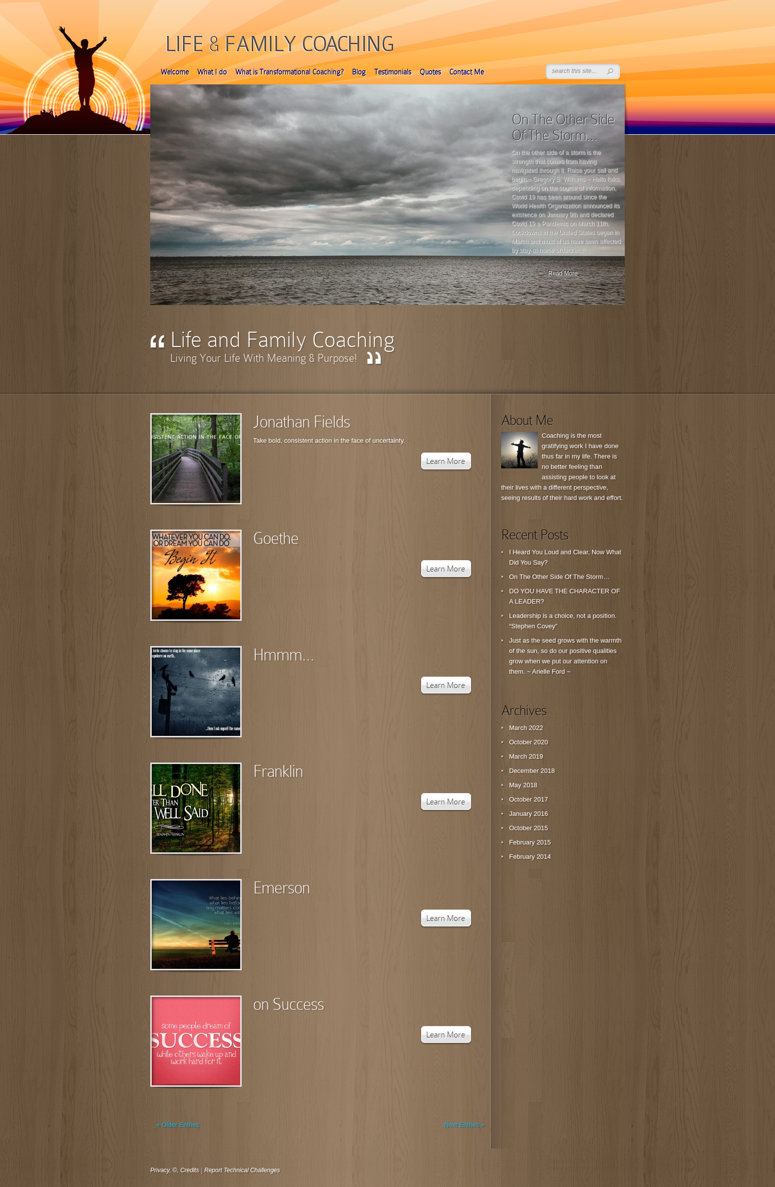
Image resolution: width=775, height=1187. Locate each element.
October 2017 (528, 799)
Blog (359, 72)
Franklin (278, 771)
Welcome (175, 72)
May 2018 (523, 785)
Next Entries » (464, 1124)
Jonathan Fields (301, 422)
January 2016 (528, 813)
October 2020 (528, 742)
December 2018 (532, 770)
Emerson (281, 888)
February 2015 (530, 842)
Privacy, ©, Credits (174, 1170)
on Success (288, 1004)
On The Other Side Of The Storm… (563, 127)
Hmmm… (283, 655)
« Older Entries (177, 1124)
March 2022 (526, 727)
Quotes (430, 72)
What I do (212, 72)
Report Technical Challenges (242, 1170)
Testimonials (392, 72)
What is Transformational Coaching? (289, 72)
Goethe (276, 538)
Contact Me (466, 72)
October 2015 (528, 828)
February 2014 (530, 856)
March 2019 (526, 756)
